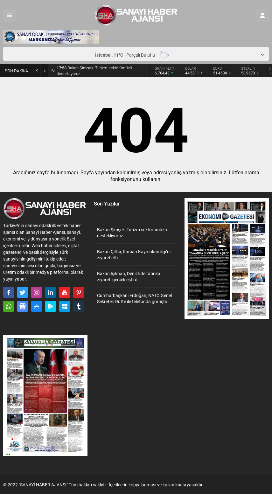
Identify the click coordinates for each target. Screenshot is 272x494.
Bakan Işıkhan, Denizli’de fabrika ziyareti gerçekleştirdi (128, 276)
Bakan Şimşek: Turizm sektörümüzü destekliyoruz (94, 70)
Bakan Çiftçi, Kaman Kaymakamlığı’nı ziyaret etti (134, 254)
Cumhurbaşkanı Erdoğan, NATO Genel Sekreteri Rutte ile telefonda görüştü (134, 298)
